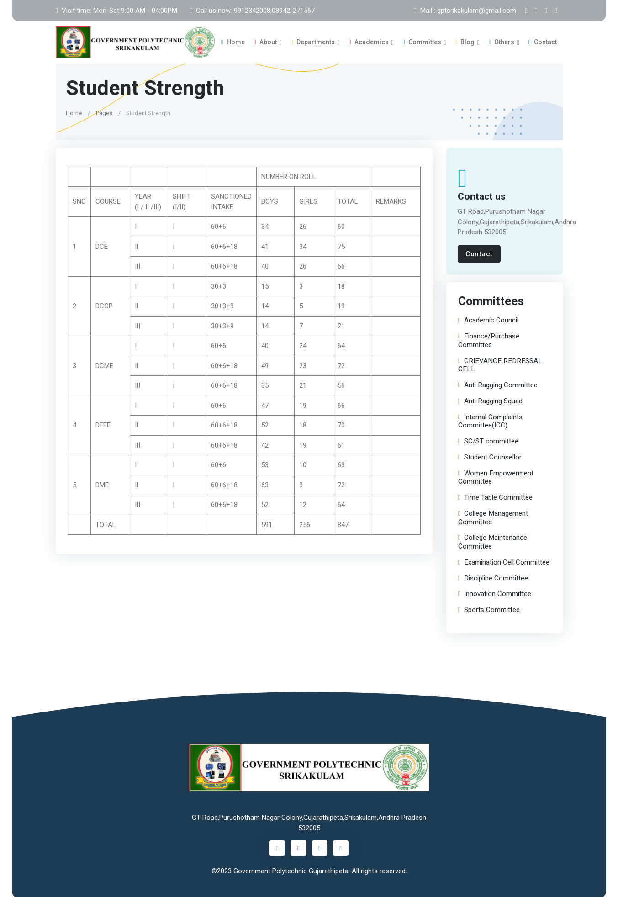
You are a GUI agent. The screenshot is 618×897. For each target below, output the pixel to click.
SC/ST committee (488, 440)
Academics (369, 41)
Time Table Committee (495, 496)
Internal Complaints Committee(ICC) (490, 420)
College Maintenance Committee (492, 540)
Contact (542, 41)
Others (501, 41)
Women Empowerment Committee (495, 476)
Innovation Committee (494, 592)
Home (233, 41)
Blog (465, 41)
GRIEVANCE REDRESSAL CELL (500, 364)
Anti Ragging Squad (490, 400)
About (265, 41)
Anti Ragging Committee (497, 384)
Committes (422, 41)
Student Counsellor (489, 456)
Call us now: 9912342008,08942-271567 (252, 10)
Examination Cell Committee (503, 561)
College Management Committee (493, 516)
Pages (103, 111)
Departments (313, 41)
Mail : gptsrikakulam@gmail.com (465, 10)
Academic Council (488, 319)
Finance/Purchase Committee (488, 339)
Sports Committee (488, 608)
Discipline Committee (493, 577)
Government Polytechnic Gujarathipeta (291, 869)
